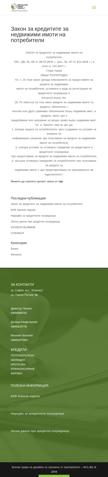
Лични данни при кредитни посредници (35, 221)
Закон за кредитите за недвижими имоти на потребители (46, 203)
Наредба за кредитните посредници (33, 215)
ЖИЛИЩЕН (18, 359)
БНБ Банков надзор (23, 209)
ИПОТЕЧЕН (18, 364)
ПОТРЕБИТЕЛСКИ (22, 355)
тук (60, 181)
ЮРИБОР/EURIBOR (23, 227)
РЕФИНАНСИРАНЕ (23, 368)
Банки (14, 248)
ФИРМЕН (16, 373)
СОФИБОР (17, 233)
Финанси (16, 254)
